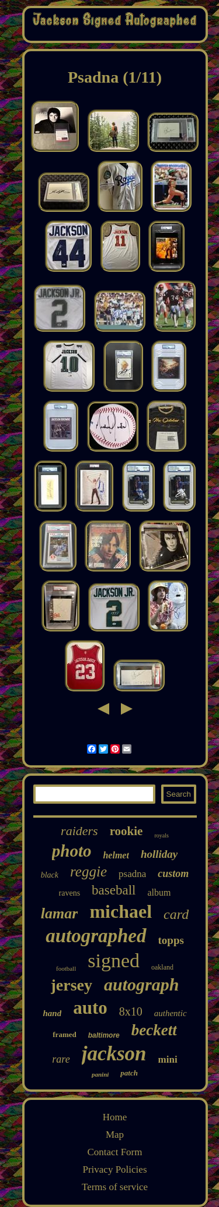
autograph (141, 984)
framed (64, 1034)
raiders (79, 830)
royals (161, 835)
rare (60, 1059)
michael (120, 911)
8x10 (130, 1011)
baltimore (104, 1035)
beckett (154, 1030)
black (49, 875)
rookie (126, 831)
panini (100, 1074)
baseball (113, 890)
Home (115, 1117)
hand (52, 1013)
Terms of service (115, 1186)
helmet (115, 855)
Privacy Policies (114, 1169)
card (176, 914)
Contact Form (115, 1152)
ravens (70, 893)
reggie (88, 871)
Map (115, 1134)
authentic (170, 1013)
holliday (159, 854)
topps (171, 940)
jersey (72, 985)
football (66, 968)
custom (173, 873)
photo (72, 851)
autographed (96, 935)
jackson (114, 1053)
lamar (59, 913)
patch (129, 1072)
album (159, 892)
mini (168, 1059)
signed (114, 960)
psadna (132, 873)
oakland (162, 967)
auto (90, 1007)
